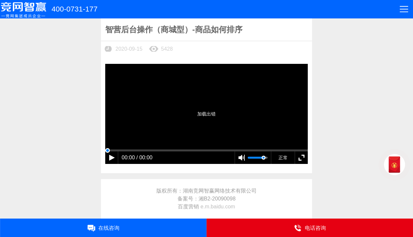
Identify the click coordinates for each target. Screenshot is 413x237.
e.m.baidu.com (218, 206)
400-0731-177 (74, 9)
